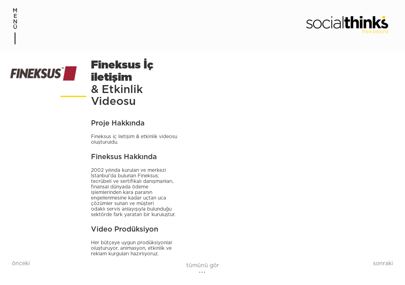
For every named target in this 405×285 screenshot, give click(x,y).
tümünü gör (202, 265)
